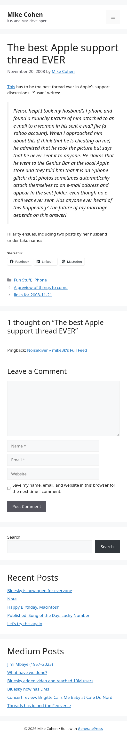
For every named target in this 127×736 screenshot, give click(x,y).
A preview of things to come (41, 287)
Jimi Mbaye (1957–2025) (30, 664)
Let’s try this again (24, 623)
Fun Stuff (22, 280)
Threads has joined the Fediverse (39, 705)
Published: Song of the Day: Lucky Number (48, 615)
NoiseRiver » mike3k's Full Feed (57, 350)
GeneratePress (90, 728)
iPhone (40, 280)
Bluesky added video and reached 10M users (50, 680)
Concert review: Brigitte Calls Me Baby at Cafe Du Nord (59, 697)
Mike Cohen (25, 14)
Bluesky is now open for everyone (39, 590)
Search (13, 537)
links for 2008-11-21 (33, 295)
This (11, 86)
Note (12, 599)
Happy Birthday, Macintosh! (34, 607)
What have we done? (27, 672)
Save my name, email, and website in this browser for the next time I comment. (64, 488)
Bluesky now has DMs (28, 689)
